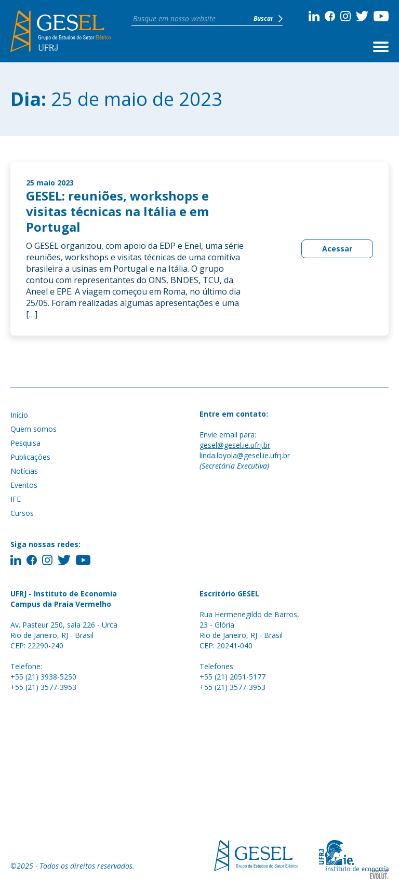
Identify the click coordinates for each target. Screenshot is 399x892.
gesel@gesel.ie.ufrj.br (235, 445)
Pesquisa (25, 443)
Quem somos (33, 429)
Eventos (23, 485)
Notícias (24, 471)
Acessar (337, 249)
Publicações (30, 457)
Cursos (22, 513)
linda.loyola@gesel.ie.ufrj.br (245, 455)
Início (19, 415)
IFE (15, 499)
